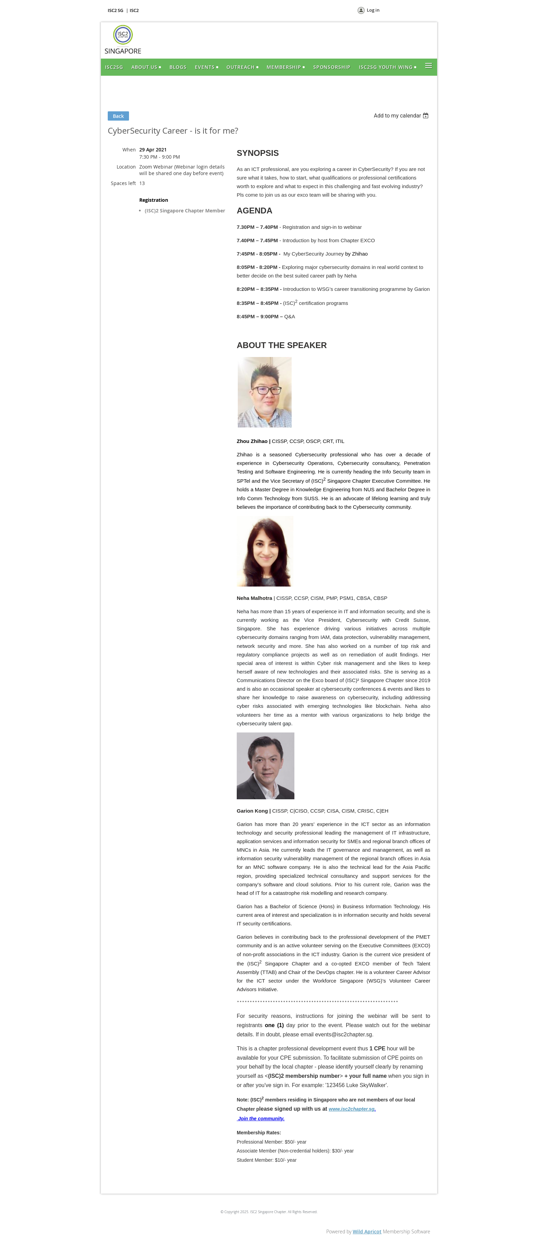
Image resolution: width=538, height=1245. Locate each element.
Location (126, 166)
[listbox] (402, 115)
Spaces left (123, 183)
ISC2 (134, 10)
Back (118, 116)
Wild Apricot (367, 1231)
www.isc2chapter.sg (351, 1109)
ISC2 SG (115, 10)
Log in (373, 10)
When (129, 149)
